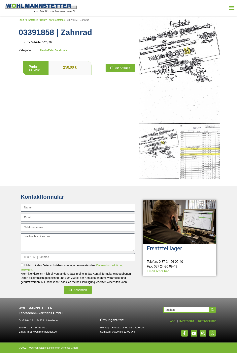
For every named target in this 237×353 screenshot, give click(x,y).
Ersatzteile (32, 19)
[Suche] (212, 309)
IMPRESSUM (186, 321)
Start (21, 19)
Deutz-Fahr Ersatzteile (52, 19)
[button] (231, 8)
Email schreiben (158, 271)
